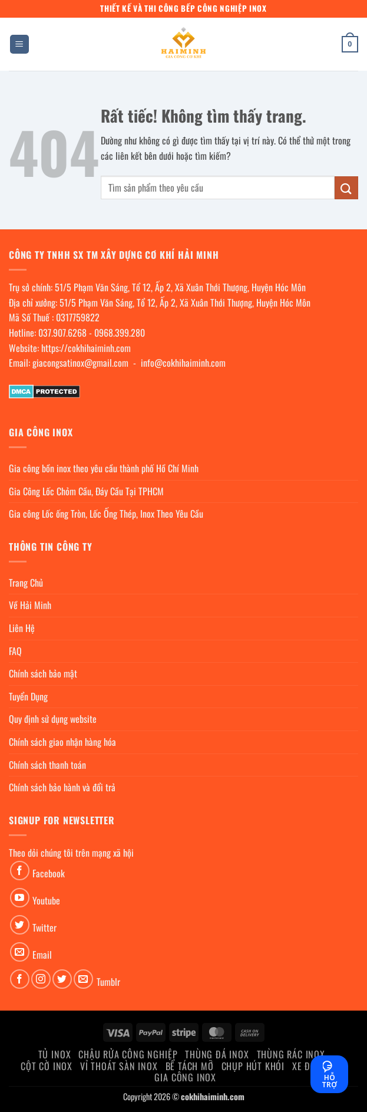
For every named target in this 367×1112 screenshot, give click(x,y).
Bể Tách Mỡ (190, 1066)
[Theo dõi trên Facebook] (19, 870)
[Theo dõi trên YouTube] (19, 897)
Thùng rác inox (291, 1054)
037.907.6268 (62, 332)
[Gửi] (346, 187)
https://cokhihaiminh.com (86, 348)
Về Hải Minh (30, 605)
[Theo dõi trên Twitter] (19, 925)
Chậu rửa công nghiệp (127, 1054)
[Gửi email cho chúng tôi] (19, 952)
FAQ (15, 651)
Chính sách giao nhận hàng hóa (62, 742)
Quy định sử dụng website (53, 719)
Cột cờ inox (46, 1066)
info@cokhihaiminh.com (183, 363)
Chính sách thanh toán (47, 765)
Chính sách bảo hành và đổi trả (62, 787)
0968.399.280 (119, 332)
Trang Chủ (26, 582)
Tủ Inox (54, 1054)
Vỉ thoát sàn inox (119, 1066)
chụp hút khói (253, 1066)
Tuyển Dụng (28, 696)
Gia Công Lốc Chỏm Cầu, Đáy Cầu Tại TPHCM (86, 491)
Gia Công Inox (185, 1077)
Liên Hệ (22, 628)
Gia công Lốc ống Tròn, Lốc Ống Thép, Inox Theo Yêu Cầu (106, 513)
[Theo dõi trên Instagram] (41, 979)
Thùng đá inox (217, 1054)
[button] (19, 44)
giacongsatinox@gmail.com (80, 363)
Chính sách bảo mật (43, 673)
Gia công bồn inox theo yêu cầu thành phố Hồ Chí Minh (104, 468)
